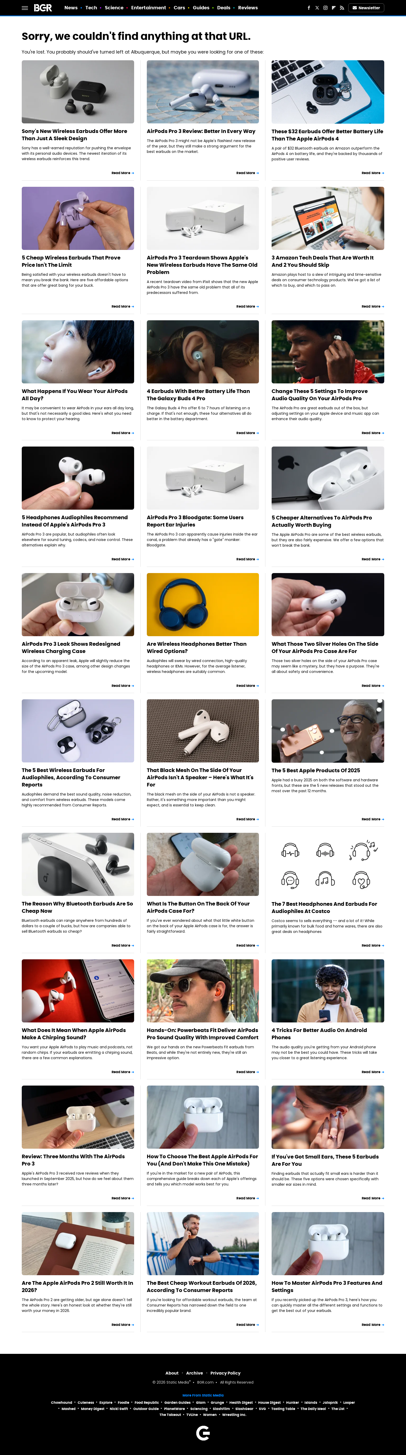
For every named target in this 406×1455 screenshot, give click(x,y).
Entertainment (148, 8)
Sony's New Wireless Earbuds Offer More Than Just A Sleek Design (74, 135)
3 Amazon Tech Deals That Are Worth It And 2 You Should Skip (323, 261)
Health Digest (241, 1402)
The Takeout (170, 1415)
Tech (91, 8)
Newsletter (366, 7)
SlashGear (244, 1409)
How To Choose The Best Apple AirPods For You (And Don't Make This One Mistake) (202, 1160)
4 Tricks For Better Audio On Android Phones (319, 1034)
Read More (121, 173)
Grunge (217, 1402)
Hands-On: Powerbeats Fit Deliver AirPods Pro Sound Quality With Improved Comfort (202, 1034)
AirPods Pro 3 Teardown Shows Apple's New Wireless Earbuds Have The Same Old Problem (202, 265)
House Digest (269, 1402)
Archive (194, 1373)
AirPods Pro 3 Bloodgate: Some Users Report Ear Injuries (195, 521)
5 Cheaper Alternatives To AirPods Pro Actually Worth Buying (322, 521)
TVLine (192, 1415)
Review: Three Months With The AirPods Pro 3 (73, 1160)
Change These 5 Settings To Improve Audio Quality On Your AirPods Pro (320, 395)
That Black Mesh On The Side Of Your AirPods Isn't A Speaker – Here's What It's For (200, 777)
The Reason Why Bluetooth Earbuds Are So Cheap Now (77, 907)
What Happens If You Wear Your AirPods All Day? (75, 395)
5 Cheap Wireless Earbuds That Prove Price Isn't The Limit (71, 261)
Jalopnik (330, 1402)
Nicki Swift (119, 1409)
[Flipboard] (334, 8)
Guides (201, 8)
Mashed (69, 1409)
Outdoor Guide (146, 1409)
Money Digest (92, 1409)
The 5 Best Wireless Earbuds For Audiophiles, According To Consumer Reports (71, 777)
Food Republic (147, 1402)
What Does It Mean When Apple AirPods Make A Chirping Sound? (74, 1034)
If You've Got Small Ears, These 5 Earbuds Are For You (325, 1160)
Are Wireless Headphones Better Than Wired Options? (197, 648)
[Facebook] (309, 8)
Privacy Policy (226, 1373)
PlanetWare (174, 1409)
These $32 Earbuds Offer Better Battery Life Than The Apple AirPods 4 (327, 135)
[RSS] (342, 8)
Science (114, 8)
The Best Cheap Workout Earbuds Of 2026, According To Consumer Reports (202, 1287)
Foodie (123, 1402)
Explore (105, 1402)
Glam (201, 1402)
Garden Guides (177, 1402)
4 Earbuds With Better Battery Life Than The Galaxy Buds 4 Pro (198, 395)
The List (337, 1409)
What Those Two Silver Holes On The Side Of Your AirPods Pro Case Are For (325, 648)
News (71, 8)
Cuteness (86, 1402)
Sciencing (199, 1409)
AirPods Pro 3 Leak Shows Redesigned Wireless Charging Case (71, 648)
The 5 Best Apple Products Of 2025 (316, 770)
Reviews (248, 8)
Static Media (177, 1383)
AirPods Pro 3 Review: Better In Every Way (201, 131)
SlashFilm (221, 1409)
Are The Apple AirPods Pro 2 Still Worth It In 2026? (77, 1287)
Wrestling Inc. (234, 1415)
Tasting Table (283, 1409)
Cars (179, 8)
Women (210, 1415)
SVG (262, 1409)
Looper (349, 1402)
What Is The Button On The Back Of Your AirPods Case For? (198, 907)
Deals (224, 8)
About (172, 1373)
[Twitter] (317, 8)
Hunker (292, 1402)
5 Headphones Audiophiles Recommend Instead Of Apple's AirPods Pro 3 (75, 521)
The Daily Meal (313, 1409)
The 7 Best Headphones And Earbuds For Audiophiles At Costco (324, 908)
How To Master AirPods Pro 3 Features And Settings (327, 1287)
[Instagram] (325, 8)
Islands (310, 1402)
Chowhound (61, 1402)
